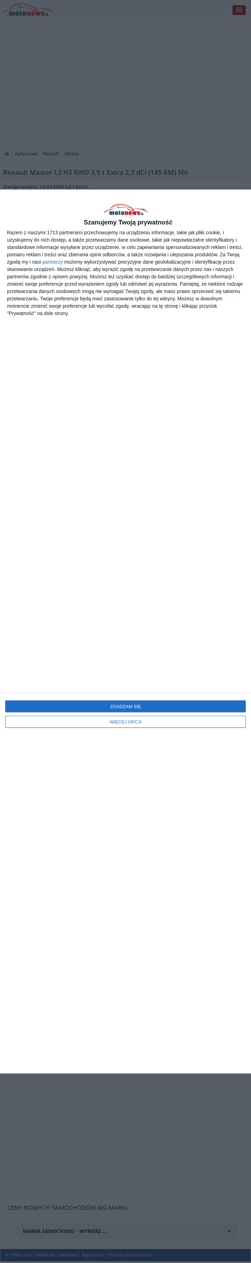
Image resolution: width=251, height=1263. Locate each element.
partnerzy (52, 261)
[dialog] (125, 631)
